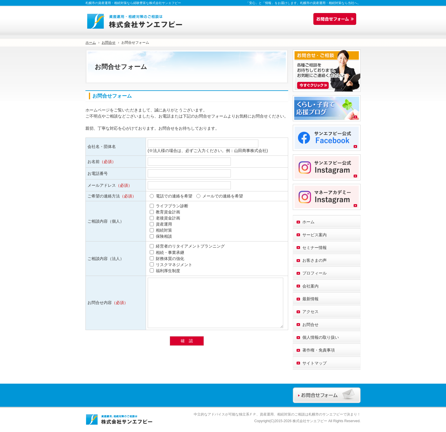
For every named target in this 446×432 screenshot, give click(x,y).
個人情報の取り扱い (320, 337)
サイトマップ (314, 363)
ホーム (308, 221)
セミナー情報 (314, 247)
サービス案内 (314, 235)
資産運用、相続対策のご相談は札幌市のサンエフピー (301, 414)
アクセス (310, 311)
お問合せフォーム (336, 19)
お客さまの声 (314, 260)
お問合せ (310, 324)
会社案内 (310, 286)
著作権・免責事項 (318, 350)
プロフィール (314, 273)
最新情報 (310, 298)
